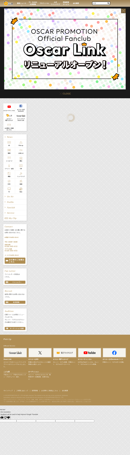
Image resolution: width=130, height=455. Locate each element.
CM (21, 168)
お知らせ (20, 153)
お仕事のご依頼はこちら (9, 129)
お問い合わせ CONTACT (15, 261)
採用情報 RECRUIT (15, 302)
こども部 (7, 372)
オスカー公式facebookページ (113, 359)
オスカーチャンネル (9, 110)
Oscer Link (7, 359)
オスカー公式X (33, 359)
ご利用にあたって (22, 390)
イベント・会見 (9, 168)
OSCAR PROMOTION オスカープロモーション (8, 3)
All (9, 145)
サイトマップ (8, 390)
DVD (9, 184)
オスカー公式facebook (21, 110)
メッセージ (9, 161)
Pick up (21, 145)
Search (108, 3)
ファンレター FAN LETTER (15, 282)
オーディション (33, 372)
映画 (21, 184)
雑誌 (9, 176)
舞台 (21, 161)
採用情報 (35, 390)
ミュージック (21, 176)
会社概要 (65, 390)
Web (21, 192)
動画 (9, 153)
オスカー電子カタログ (9, 119)
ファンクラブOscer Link (21, 119)
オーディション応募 (15, 328)
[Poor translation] (7, 418)
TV (9, 192)
